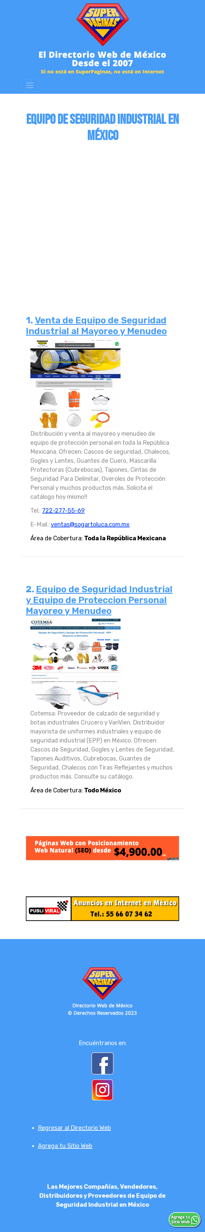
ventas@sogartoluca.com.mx (90, 524)
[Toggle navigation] (29, 85)
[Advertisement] (102, 216)
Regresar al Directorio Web (74, 1127)
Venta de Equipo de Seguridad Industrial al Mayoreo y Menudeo (96, 326)
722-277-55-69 (63, 510)
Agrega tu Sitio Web (65, 1145)
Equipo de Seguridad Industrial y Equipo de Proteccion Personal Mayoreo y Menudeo (99, 600)
